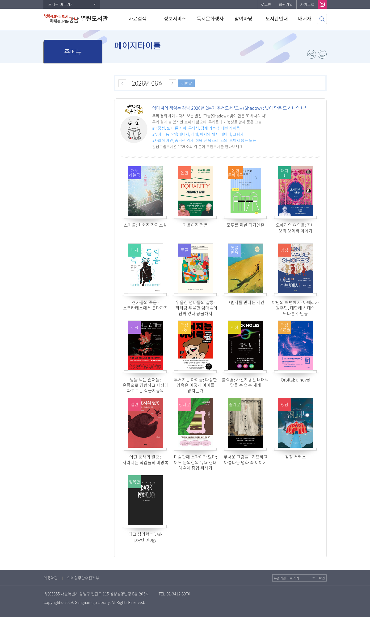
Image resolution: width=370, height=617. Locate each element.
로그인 (266, 4)
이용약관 (50, 578)
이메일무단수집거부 (83, 578)
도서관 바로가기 (61, 4)
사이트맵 (307, 4)
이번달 (186, 83)
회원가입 (286, 4)
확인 (322, 578)
